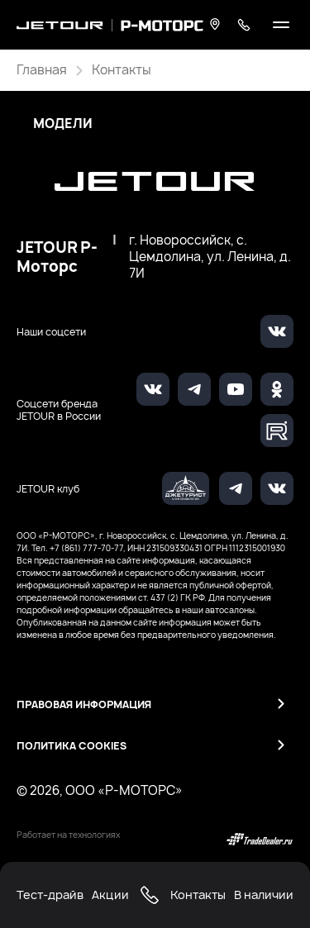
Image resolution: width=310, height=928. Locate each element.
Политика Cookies (71, 746)
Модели (63, 124)
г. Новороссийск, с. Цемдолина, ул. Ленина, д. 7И (210, 257)
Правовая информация (84, 704)
